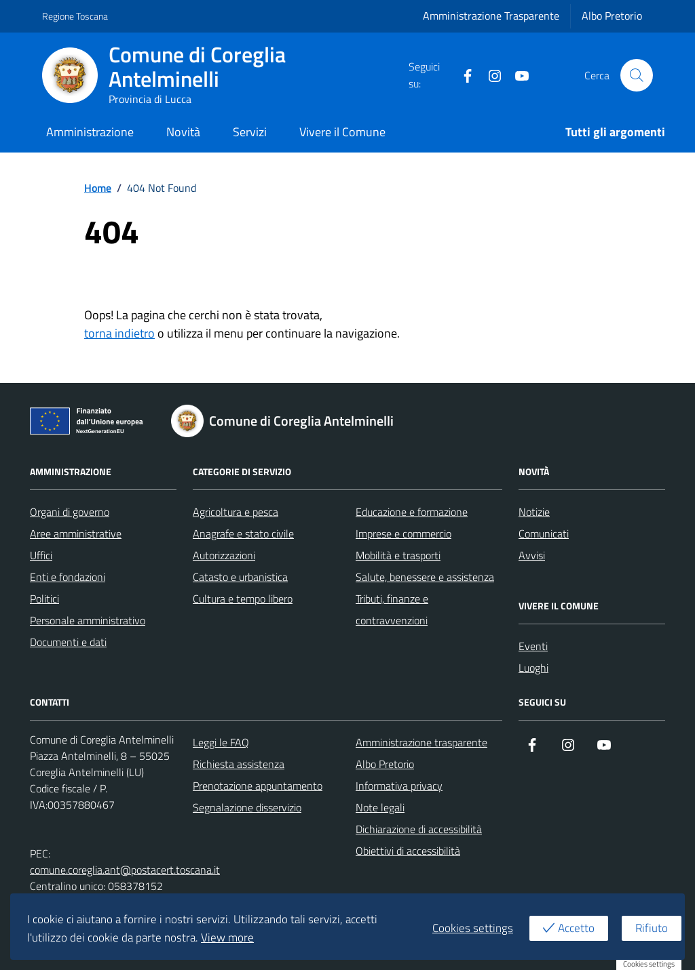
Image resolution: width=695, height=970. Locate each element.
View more (227, 937)
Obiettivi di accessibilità (408, 851)
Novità (183, 132)
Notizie (534, 512)
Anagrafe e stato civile (243, 533)
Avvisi (532, 555)
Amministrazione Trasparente (491, 15)
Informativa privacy (399, 785)
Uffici (41, 555)
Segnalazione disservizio (247, 807)
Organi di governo (69, 512)
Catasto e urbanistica (240, 577)
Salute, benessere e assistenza (425, 577)
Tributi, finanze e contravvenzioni (392, 609)
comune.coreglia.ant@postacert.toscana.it (125, 870)
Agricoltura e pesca (235, 512)
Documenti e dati (68, 642)
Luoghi (533, 668)
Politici (44, 598)
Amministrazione (90, 132)
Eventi (533, 646)
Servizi (250, 132)
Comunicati (544, 533)
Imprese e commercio (403, 533)
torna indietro (119, 333)
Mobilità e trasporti (398, 555)
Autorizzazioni (224, 555)
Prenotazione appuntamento (257, 785)
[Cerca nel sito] (636, 75)
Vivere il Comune (342, 132)
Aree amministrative (75, 533)
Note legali (380, 807)
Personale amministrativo (87, 620)
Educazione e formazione (412, 512)
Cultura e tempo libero (243, 598)
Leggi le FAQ (221, 742)
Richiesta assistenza (238, 764)
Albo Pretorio (612, 15)
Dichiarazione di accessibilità (419, 829)
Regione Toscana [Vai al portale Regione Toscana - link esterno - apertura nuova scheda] (75, 16)
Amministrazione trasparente (421, 742)
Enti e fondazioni (67, 577)
